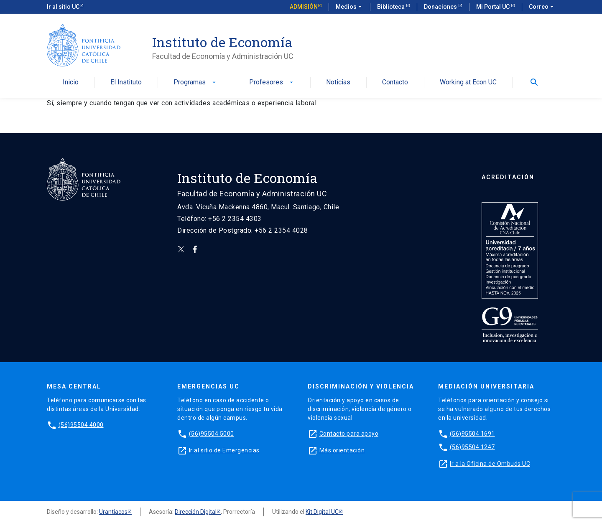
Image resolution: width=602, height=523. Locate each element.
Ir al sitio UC (63, 6)
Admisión (304, 6)
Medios (349, 7)
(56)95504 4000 (81, 424)
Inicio (71, 82)
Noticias (338, 82)
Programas (195, 82)
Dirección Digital (196, 511)
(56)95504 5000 (211, 433)
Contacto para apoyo (349, 433)
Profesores (272, 82)
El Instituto (126, 82)
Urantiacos (113, 511)
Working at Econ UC (468, 82)
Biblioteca (391, 6)
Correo (542, 7)
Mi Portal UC (493, 6)
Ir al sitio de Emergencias (224, 450)
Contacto (395, 82)
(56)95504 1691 (472, 433)
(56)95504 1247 (472, 447)
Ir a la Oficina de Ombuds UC (490, 463)
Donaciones (441, 6)
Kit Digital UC (322, 511)
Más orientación (342, 450)
